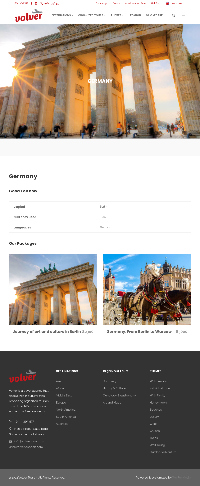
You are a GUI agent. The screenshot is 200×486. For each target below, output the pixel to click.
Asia (58, 381)
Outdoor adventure (163, 452)
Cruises (155, 431)
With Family (157, 395)
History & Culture (114, 388)
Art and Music (112, 402)
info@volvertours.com (29, 441)
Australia (62, 424)
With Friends (158, 381)
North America (65, 409)
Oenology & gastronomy (120, 395)
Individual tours (160, 388)
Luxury (154, 416)
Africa (60, 388)
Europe (61, 402)
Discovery (109, 381)
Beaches (156, 409)
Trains (154, 438)
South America (66, 416)
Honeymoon (158, 402)
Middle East (64, 395)
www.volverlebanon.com (26, 447)
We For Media (181, 477)
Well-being (157, 445)
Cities (153, 424)
